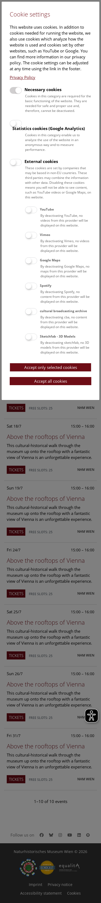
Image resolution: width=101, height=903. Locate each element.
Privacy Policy (22, 77)
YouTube (47, 209)
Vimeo (45, 234)
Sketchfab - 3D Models (57, 336)
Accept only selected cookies (50, 367)
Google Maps (50, 260)
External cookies (41, 161)
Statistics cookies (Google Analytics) (48, 128)
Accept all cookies (50, 381)
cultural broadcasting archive (63, 311)
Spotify (45, 285)
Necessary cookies (43, 89)
